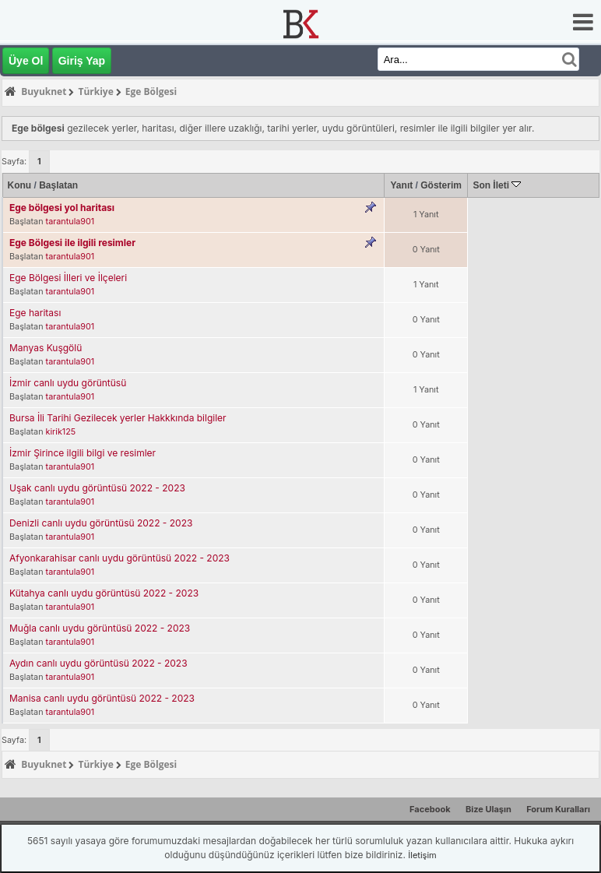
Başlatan (58, 185)
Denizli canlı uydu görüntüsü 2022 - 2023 (100, 523)
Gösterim (441, 185)
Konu (20, 185)
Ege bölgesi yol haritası (61, 207)
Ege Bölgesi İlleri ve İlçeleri (68, 277)
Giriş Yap (81, 61)
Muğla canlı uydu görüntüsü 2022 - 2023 (99, 628)
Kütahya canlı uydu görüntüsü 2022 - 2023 (104, 593)
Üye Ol (26, 61)
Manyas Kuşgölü (45, 348)
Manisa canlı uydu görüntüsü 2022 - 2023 (102, 698)
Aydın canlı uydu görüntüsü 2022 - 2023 (98, 663)
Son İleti (497, 185)
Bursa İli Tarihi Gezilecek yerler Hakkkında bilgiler (118, 418)
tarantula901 (70, 221)
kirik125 (61, 432)
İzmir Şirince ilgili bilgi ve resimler (82, 453)
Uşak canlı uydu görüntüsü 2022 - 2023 (97, 488)
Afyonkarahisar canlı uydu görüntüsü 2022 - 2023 (119, 558)
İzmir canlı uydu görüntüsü (67, 383)
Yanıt (402, 185)
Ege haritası (35, 313)
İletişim (422, 855)
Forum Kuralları (558, 809)
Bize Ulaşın (488, 809)
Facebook (430, 809)
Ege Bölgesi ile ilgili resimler (72, 242)
